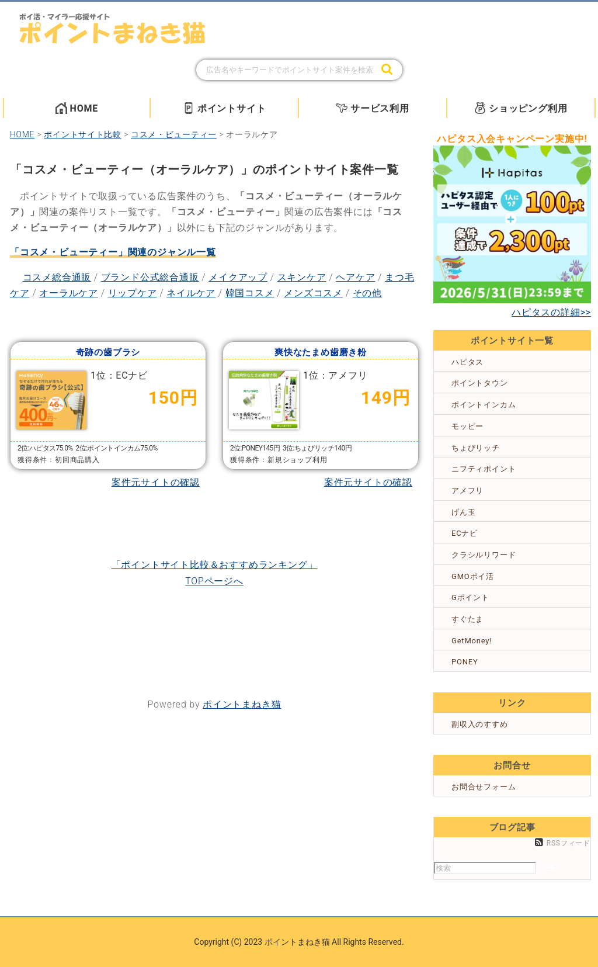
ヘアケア (355, 277)
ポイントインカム (483, 404)
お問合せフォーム (483, 786)
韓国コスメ (249, 293)
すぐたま (467, 619)
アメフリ (467, 490)
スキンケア (301, 277)
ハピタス (467, 362)
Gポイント (470, 597)
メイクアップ (237, 277)
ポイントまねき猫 (242, 704)
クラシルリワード (483, 554)
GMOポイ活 (472, 576)
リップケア (132, 293)
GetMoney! (471, 640)
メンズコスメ (313, 293)
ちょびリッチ (475, 447)
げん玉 (463, 512)
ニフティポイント (483, 469)
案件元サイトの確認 (156, 482)
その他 (367, 293)
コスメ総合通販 (57, 277)
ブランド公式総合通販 (150, 277)
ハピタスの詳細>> (551, 312)
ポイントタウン (479, 383)
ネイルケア (190, 293)
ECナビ (464, 533)
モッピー (467, 426)
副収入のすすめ (479, 724)
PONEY (464, 661)
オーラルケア (68, 293)
